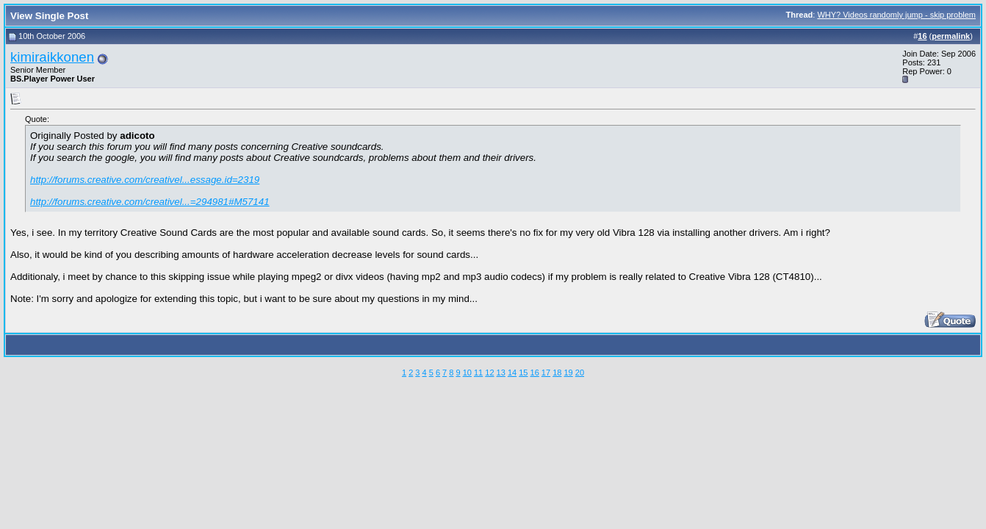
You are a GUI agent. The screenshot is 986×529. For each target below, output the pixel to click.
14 (512, 372)
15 (523, 372)
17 (545, 372)
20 (579, 372)
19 (568, 372)
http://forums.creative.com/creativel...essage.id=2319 (144, 179)
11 (478, 372)
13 (501, 372)
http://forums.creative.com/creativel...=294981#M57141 (150, 201)
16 (534, 372)
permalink (951, 36)
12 (489, 372)
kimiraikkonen (52, 57)
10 (467, 372)
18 (557, 372)
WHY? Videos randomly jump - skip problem (896, 14)
